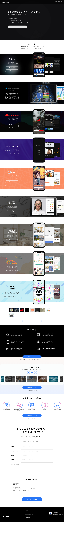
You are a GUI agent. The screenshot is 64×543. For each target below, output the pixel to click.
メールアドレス (14, 451)
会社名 (12, 455)
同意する (32, 494)
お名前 (12, 446)
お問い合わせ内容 (15, 464)
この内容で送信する (32, 499)
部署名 (12, 459)
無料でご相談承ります (57, 2)
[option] (9, 379)
